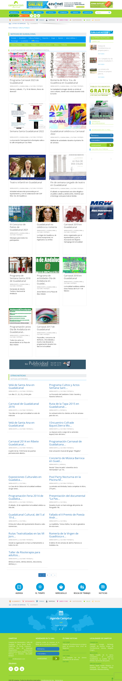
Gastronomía (77, 20)
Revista (75, 12)
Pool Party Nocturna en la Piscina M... (65, 478)
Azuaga (101, 644)
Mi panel (24, 15)
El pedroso (107, 657)
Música (56, 44)
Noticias (26, 12)
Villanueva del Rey (103, 669)
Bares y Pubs (64, 20)
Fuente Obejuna (105, 666)
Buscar (109, 12)
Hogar (53, 38)
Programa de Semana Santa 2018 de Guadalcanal (20, 278)
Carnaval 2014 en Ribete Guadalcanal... (24, 443)
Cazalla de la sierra (104, 655)
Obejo (111, 667)
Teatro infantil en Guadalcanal (26, 182)
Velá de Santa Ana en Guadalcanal (21, 386)
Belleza (97, 20)
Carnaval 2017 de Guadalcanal (46, 328)
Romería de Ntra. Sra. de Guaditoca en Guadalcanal (64, 81)
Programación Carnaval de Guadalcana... (65, 443)
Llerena (103, 648)
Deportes (45, 38)
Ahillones (93, 644)
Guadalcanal (24, 86)
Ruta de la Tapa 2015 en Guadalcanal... (64, 405)
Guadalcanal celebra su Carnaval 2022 (67, 132)
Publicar (14, 15)
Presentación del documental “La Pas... (67, 497)
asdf (61, 622)
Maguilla (110, 648)
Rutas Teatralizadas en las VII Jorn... (26, 535)
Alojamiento (16, 20)
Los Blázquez (102, 667)
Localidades (24, 41)
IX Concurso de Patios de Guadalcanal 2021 (19, 227)
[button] (60, 629)
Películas (64, 44)
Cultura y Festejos (34, 38)
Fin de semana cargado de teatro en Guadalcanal (67, 184)
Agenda (38, 12)
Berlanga (110, 644)
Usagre (92, 650)
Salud (88, 20)
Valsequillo (93, 669)
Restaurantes (29, 20)
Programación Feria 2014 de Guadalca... (26, 497)
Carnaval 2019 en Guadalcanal (73, 226)
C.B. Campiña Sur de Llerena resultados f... (105, 60)
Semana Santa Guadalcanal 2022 (27, 131)
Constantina (93, 657)
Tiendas (41, 20)
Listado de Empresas (19, 23)
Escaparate (34, 23)
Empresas (52, 20)
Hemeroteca (35, 41)
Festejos (34, 44)
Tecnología (14, 41)
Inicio (10, 28)
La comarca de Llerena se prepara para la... (105, 71)
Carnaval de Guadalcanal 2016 (24, 405)
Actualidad (22, 38)
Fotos (51, 12)
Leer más (65, 650)
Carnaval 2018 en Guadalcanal (73, 277)
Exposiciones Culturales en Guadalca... (25, 478)
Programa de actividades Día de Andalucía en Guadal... (46, 279)
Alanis (92, 655)
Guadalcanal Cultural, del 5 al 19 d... (26, 516)
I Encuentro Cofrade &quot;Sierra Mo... (61, 424)
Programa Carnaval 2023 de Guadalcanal (24, 81)
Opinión (60, 38)
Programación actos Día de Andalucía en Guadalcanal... (20, 329)
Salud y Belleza (70, 38)
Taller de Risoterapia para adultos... (24, 553)
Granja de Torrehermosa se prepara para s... (104, 48)
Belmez (92, 666)
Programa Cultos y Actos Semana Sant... (64, 386)
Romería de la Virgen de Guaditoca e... (63, 535)
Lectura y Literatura (45, 44)
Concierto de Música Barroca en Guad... (66, 459)
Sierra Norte (14, 86)
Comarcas (63, 12)
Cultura (26, 44)
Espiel (97, 666)
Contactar (87, 12)
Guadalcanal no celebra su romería (47, 226)
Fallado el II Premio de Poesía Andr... (66, 516)
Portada (13, 38)
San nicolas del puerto (102, 661)
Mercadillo (14, 12)
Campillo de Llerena (97, 646)
